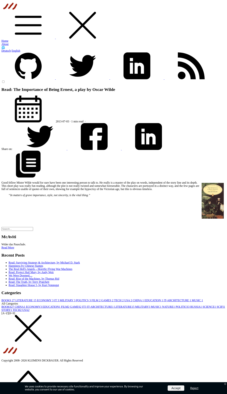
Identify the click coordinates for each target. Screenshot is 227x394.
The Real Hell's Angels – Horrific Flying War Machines (40, 269)
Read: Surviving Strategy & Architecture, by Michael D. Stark (44, 262)
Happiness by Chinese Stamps (26, 265)
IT (57, 300)
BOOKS (8, 300)
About (5, 44)
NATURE (169, 306)
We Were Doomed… (20, 275)
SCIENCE (210, 306)
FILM (96, 300)
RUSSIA (196, 306)
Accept (176, 388)
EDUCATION (154, 300)
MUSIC (197, 300)
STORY (7, 310)
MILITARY (68, 300)
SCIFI (221, 306)
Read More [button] (7, 247)
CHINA (139, 300)
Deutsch (6, 50)
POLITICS (84, 300)
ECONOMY (45, 300)
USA (128, 300)
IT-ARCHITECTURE (178, 300)
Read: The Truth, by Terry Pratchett (29, 281)
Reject (194, 388)
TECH (119, 300)
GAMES (107, 300)
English (15, 50)
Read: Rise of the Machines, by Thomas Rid (34, 278)
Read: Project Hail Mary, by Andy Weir (31, 272)
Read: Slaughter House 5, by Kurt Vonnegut (34, 285)
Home (4, 40)
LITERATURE (26, 300)
